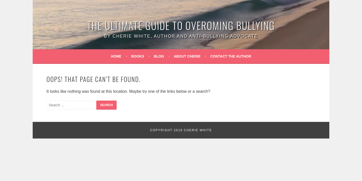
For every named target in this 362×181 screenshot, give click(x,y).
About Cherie (187, 56)
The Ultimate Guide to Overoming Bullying (181, 25)
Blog (159, 56)
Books (137, 56)
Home (116, 56)
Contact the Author (230, 56)
